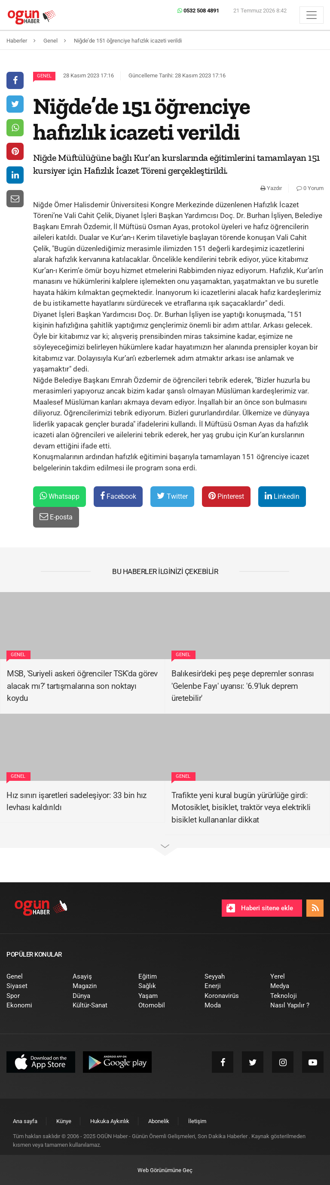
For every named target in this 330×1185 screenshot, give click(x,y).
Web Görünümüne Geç (165, 1170)
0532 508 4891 (198, 10)
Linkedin (282, 495)
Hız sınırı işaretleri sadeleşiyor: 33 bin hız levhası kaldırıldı (76, 801)
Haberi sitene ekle (259, 908)
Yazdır (271, 188)
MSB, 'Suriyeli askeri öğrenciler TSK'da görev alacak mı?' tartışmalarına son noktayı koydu (82, 686)
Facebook (118, 495)
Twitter (172, 495)
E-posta (56, 516)
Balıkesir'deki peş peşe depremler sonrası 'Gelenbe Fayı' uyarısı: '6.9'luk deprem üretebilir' (242, 686)
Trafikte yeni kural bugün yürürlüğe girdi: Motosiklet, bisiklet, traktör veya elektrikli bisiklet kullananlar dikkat (241, 807)
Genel (44, 76)
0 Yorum (310, 188)
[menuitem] (33, 977)
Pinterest (226, 495)
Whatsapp (59, 495)
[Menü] (311, 15)
